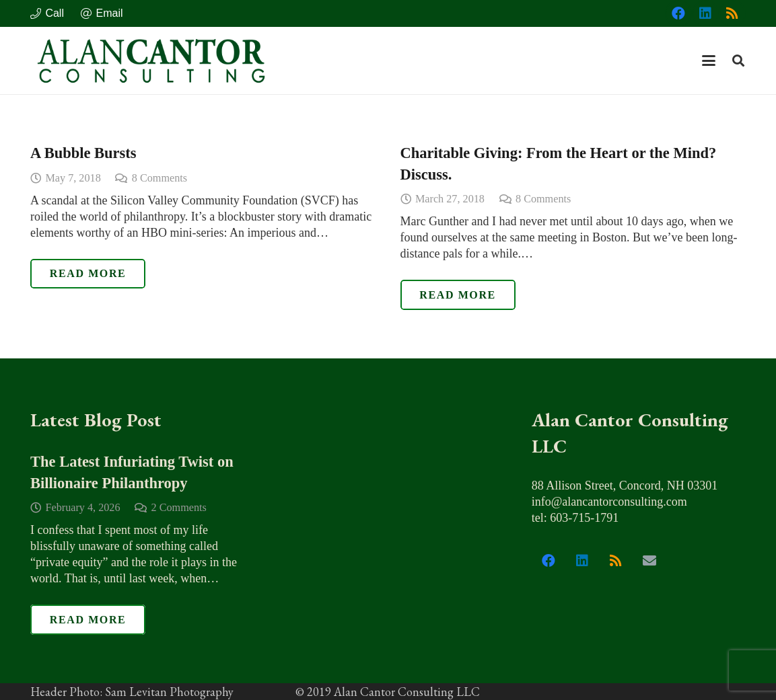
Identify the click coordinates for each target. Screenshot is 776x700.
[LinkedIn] (705, 13)
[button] (709, 60)
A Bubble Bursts (83, 153)
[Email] (649, 561)
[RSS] (732, 13)
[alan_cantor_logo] (151, 60)
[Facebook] (678, 13)
